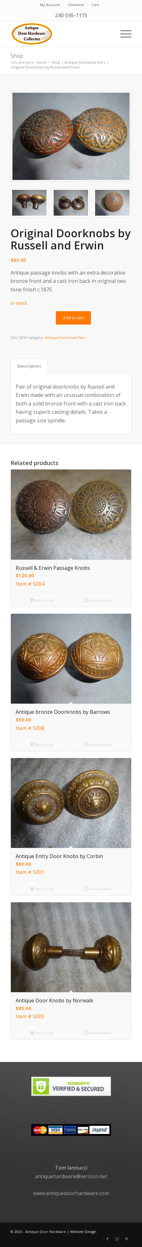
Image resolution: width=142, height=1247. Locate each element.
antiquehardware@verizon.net (71, 1176)
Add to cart (73, 317)
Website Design (83, 1231)
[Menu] (122, 34)
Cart (95, 4)
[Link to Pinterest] (126, 1239)
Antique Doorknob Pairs (65, 337)
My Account (50, 4)
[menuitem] (50, 4)
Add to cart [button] (42, 601)
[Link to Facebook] (107, 1239)
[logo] (59, 34)
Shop (17, 55)
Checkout (76, 4)
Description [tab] (29, 366)
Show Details (97, 601)
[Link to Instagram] (117, 1239)
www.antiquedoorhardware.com (71, 1193)
